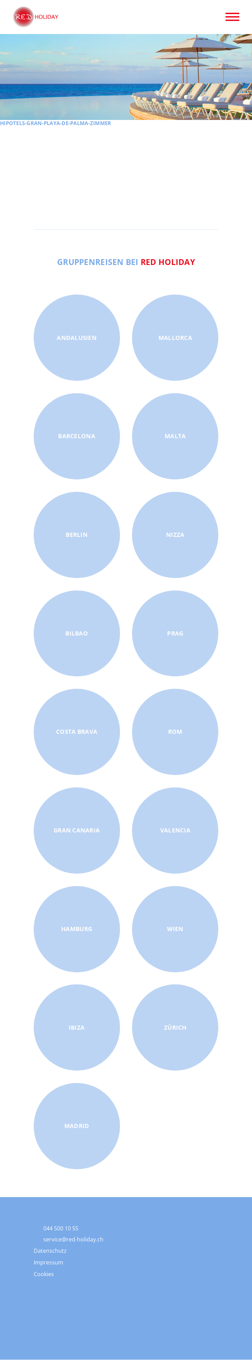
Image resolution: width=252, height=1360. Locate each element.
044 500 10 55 (60, 1228)
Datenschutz (50, 1250)
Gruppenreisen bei (126, 261)
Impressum (48, 1262)
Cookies (44, 1274)
